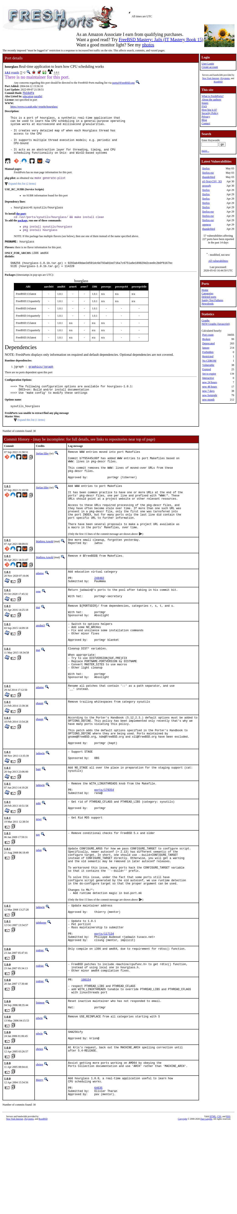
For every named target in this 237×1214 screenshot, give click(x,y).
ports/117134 (104, 1010)
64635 (98, 1176)
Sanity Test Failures (212, 300)
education (28, 96)
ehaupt (39, 753)
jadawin (40, 809)
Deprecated (208, 343)
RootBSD (218, 81)
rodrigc (40, 1028)
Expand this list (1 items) (31, 436)
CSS (219, 1206)
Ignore (205, 347)
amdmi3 (40, 664)
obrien (39, 1134)
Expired (206, 369)
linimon (40, 1085)
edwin (39, 1102)
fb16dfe (28, 93)
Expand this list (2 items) (22, 192)
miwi (39, 880)
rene (38, 626)
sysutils (15, 72)
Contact (206, 123)
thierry (39, 1165)
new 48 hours (209, 386)
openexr (206, 224)
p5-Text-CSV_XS (212, 181)
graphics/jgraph (41, 381)
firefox (206, 168)
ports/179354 (104, 849)
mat (38, 643)
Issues (205, 103)
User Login (208, 63)
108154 (86, 1059)
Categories (207, 293)
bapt (38, 826)
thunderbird (208, 177)
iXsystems (225, 78)
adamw (40, 605)
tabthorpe (41, 995)
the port (20, 223)
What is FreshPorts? (213, 96)
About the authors (211, 99)
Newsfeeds (208, 303)
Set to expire (209, 373)
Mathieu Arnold (44, 574)
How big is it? (209, 109)
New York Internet (210, 78)
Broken (206, 339)
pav (38, 895)
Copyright (182, 1209)
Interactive (208, 378)
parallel (38, 96)
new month (208, 399)
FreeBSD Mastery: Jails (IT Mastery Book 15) (161, 39)
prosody (206, 185)
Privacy (206, 116)
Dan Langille (206, 1209)
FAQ (204, 106)
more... (205, 151)
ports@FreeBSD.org (123, 82)
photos (148, 44)
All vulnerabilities (218, 261)
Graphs (205, 320)
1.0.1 (7, 72)
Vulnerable (208, 365)
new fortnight (209, 395)
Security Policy (210, 113)
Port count (208, 334)
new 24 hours (209, 382)
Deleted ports (209, 296)
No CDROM (209, 360)
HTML (212, 1206)
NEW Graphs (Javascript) (216, 323)
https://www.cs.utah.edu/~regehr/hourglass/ (34, 107)
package (22, 230)
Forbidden (207, 352)
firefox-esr (208, 172)
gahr (38, 863)
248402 (99, 612)
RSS (228, 1206)
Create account (210, 67)
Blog (204, 120)
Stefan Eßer (42, 470)
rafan (39, 911)
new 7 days (208, 391)
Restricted (207, 356)
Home (205, 290)
